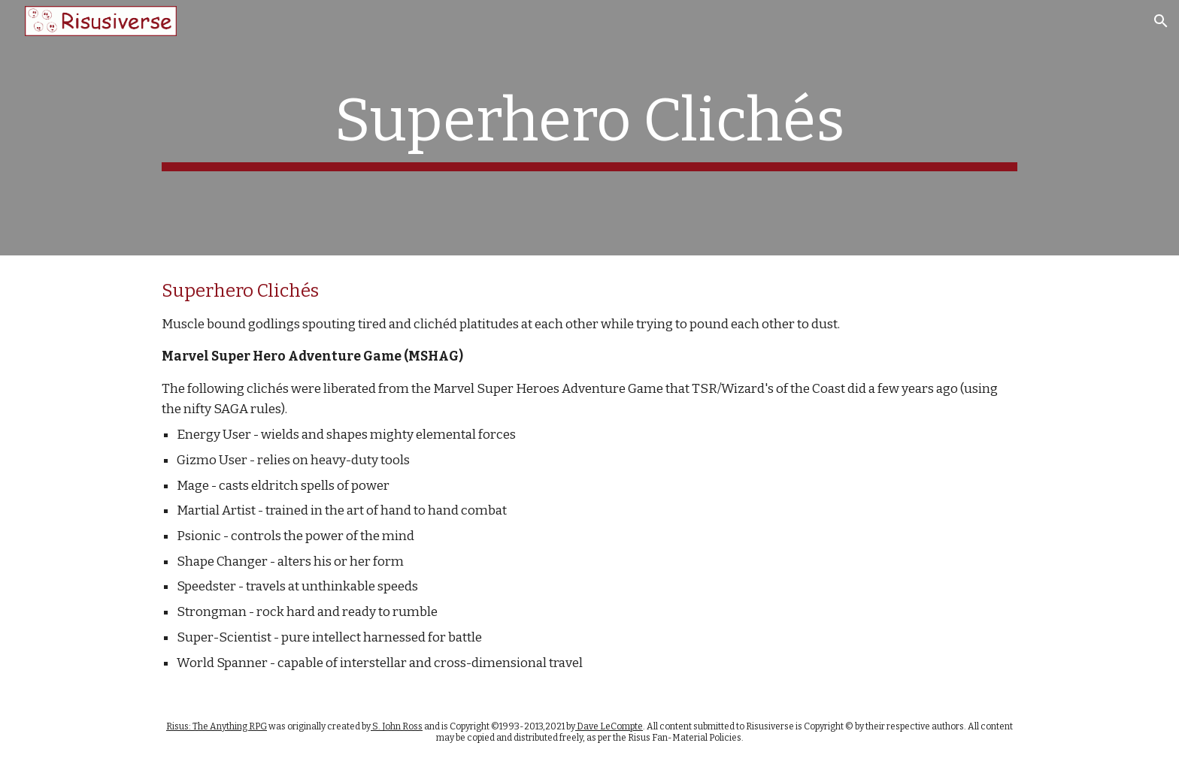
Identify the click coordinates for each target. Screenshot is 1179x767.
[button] (1161, 21)
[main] (589, 127)
